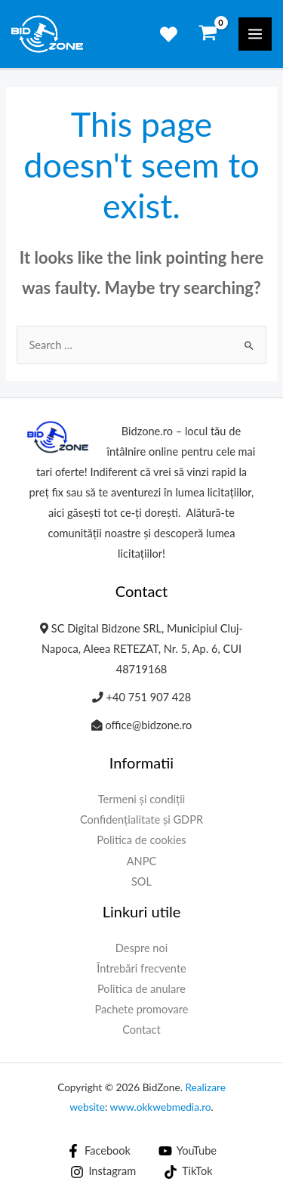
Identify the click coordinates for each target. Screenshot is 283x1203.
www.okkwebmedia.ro (160, 1107)
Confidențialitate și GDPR (141, 819)
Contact (141, 1029)
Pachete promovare (142, 1009)
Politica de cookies (141, 839)
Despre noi (141, 948)
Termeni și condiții (142, 799)
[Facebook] (98, 1151)
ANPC (142, 861)
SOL (141, 881)
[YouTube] (187, 1151)
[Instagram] (103, 1172)
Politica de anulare (141, 988)
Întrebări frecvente (141, 968)
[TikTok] (188, 1172)
